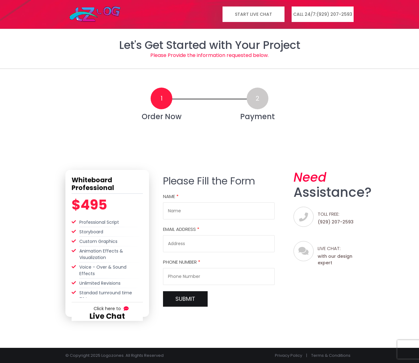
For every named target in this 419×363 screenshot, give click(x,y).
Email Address (181, 229)
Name (171, 196)
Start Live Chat (253, 14)
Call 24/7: (322, 14)
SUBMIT (185, 299)
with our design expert (338, 255)
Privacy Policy (288, 355)
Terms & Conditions (331, 355)
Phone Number (181, 262)
